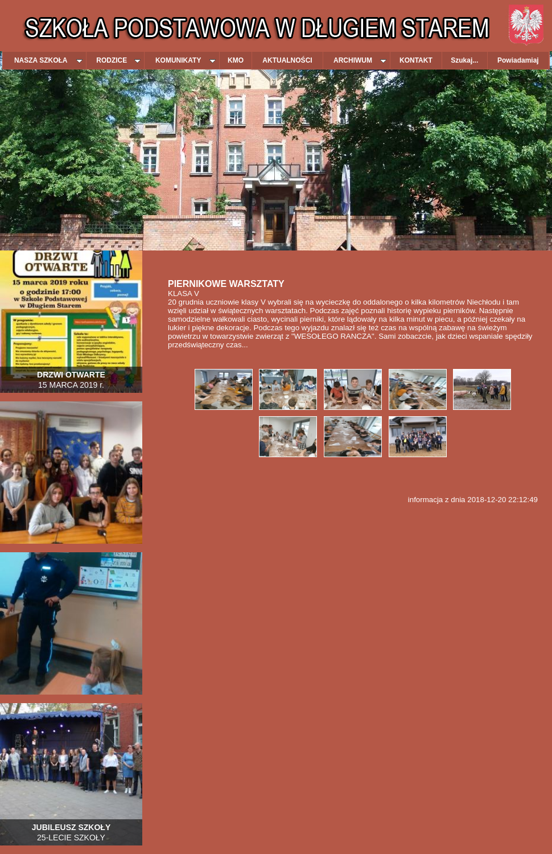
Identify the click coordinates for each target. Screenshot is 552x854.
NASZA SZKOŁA (48, 60)
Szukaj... (464, 60)
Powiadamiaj (518, 60)
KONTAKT (415, 60)
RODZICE (118, 60)
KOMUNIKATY (185, 60)
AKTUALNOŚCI (287, 60)
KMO (236, 60)
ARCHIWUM (359, 60)
